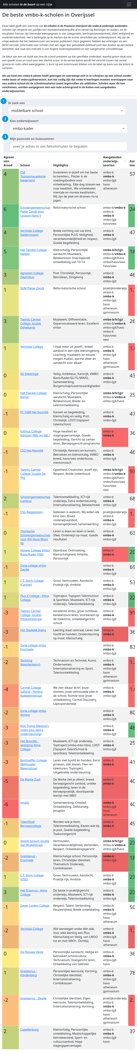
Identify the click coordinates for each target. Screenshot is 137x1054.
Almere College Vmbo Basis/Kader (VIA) (35, 552)
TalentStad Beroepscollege (30, 824)
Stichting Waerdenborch (30, 662)
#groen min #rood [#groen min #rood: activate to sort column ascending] (9, 161)
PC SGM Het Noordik (34, 412)
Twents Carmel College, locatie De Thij (33, 474)
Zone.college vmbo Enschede (33, 647)
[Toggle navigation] (129, 4)
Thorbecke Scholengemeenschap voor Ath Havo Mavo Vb (35, 537)
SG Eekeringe (29, 374)
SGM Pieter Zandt (32, 288)
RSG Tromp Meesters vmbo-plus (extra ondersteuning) (34, 730)
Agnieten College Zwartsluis (32, 275)
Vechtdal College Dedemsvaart (31, 233)
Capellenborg (29, 1030)
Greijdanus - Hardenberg (28, 973)
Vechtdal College (31, 347)
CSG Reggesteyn (31, 512)
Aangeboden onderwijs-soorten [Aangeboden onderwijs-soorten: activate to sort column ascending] (112, 161)
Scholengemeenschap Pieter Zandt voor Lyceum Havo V (35, 212)
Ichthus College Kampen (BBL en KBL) (35, 433)
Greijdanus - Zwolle (33, 998)
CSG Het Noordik (31, 451)
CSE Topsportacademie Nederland (33, 176)
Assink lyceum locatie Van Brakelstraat (34, 843)
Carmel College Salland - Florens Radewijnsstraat (31, 692)
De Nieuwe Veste (31, 952)
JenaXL (24, 803)
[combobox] (68, 146)
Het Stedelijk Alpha (33, 630)
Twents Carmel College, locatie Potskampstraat (31, 615)
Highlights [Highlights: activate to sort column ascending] (60, 165)
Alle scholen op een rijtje (27, 4)
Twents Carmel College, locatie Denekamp (30, 323)
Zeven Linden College (34, 906)
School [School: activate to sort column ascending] (25, 165)
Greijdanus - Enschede (28, 858)
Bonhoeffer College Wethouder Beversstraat (33, 764)
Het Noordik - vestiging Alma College (30, 745)
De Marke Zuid (30, 779)
